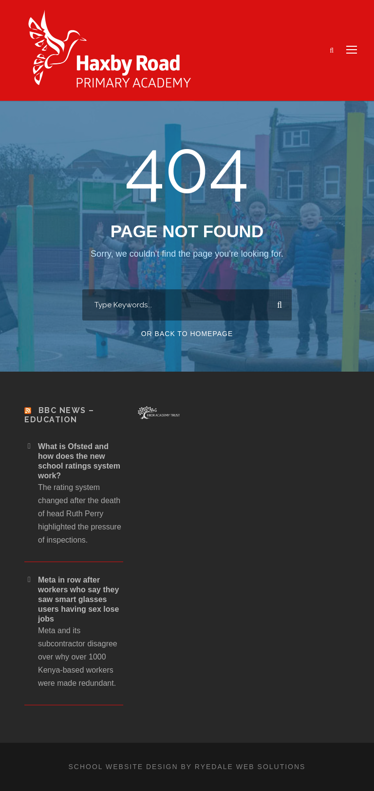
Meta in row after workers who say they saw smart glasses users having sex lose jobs (78, 599)
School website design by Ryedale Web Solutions (187, 767)
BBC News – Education (59, 415)
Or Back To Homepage (187, 334)
